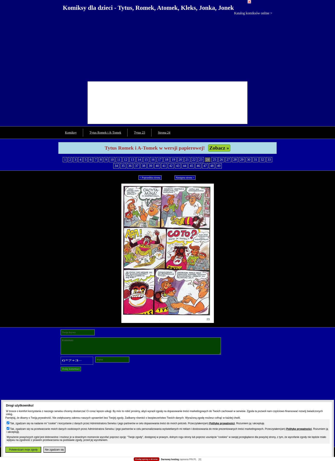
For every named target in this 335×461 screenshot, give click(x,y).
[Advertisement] (167, 47)
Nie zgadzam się (54, 449)
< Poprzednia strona (150, 177)
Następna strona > (185, 177)
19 (173, 159)
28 (235, 159)
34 (116, 166)
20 (180, 159)
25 (214, 159)
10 (112, 159)
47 (205, 166)
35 (123, 166)
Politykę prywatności (222, 423)
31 (255, 159)
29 (242, 159)
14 (139, 159)
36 (130, 166)
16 (153, 159)
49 (218, 166)
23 (201, 159)
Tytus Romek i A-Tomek (105, 132)
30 (248, 159)
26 (221, 159)
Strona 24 (164, 132)
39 (150, 166)
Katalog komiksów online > (253, 13)
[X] (199, 459)
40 (157, 166)
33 (269, 159)
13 (132, 159)
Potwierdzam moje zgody (23, 449)
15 (146, 159)
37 (136, 166)
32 (262, 159)
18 (166, 159)
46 (198, 166)
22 (194, 159)
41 (164, 166)
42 (171, 166)
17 (160, 159)
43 (177, 166)
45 (191, 166)
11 (118, 159)
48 (212, 166)
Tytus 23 (139, 132)
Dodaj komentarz (71, 368)
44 (184, 166)
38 (143, 166)
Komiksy (71, 132)
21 (187, 159)
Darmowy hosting (170, 459)
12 (125, 159)
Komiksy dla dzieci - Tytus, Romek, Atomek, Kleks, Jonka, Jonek (148, 7)
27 (228, 159)
